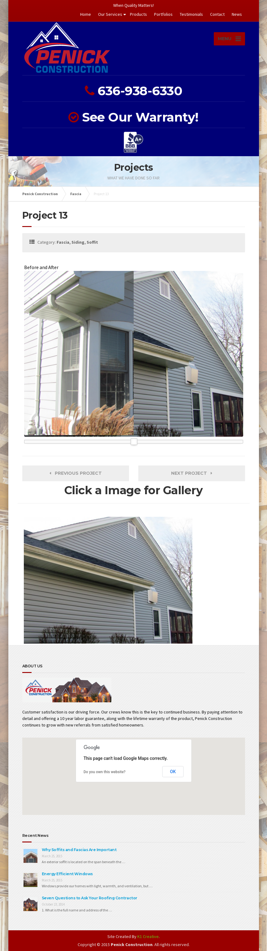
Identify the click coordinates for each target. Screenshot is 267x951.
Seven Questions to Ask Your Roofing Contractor (89, 898)
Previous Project (76, 473)
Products (138, 14)
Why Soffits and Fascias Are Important (79, 849)
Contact (217, 14)
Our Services (110, 14)
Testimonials (191, 14)
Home (85, 14)
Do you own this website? (105, 772)
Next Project (191, 473)
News (237, 14)
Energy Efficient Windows (67, 874)
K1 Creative (148, 936)
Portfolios (163, 14)
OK (173, 771)
